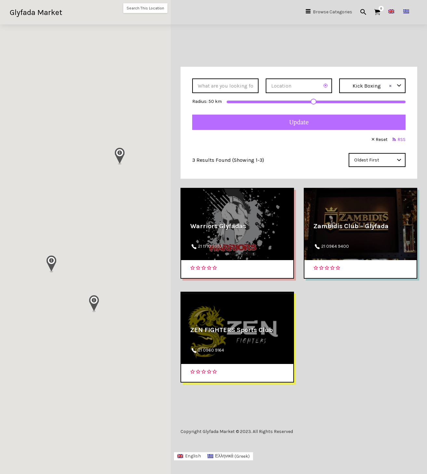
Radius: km (207, 101)
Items (379, 8)
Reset (382, 139)
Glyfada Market (36, 12)
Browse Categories (332, 12)
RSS (401, 139)
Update (299, 122)
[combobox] (372, 85)
